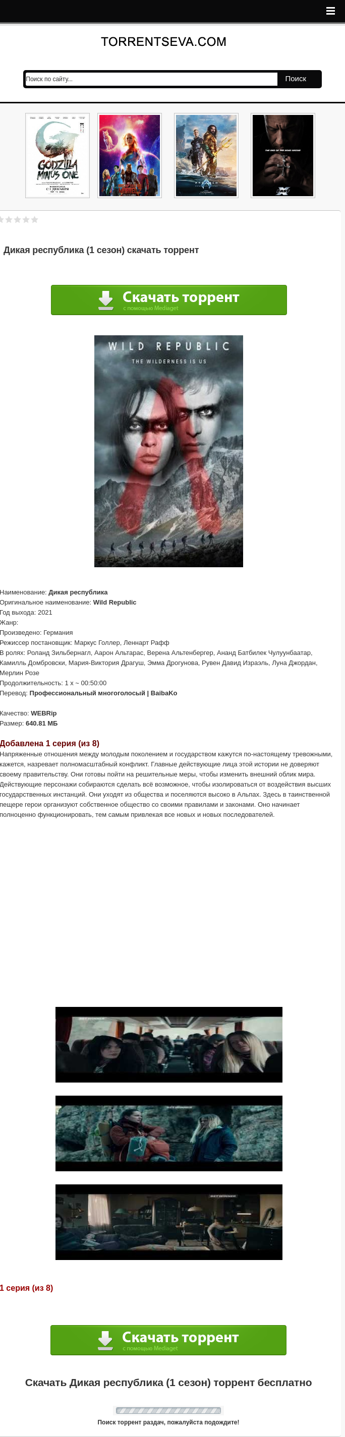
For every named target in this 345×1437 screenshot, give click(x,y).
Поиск (295, 78)
